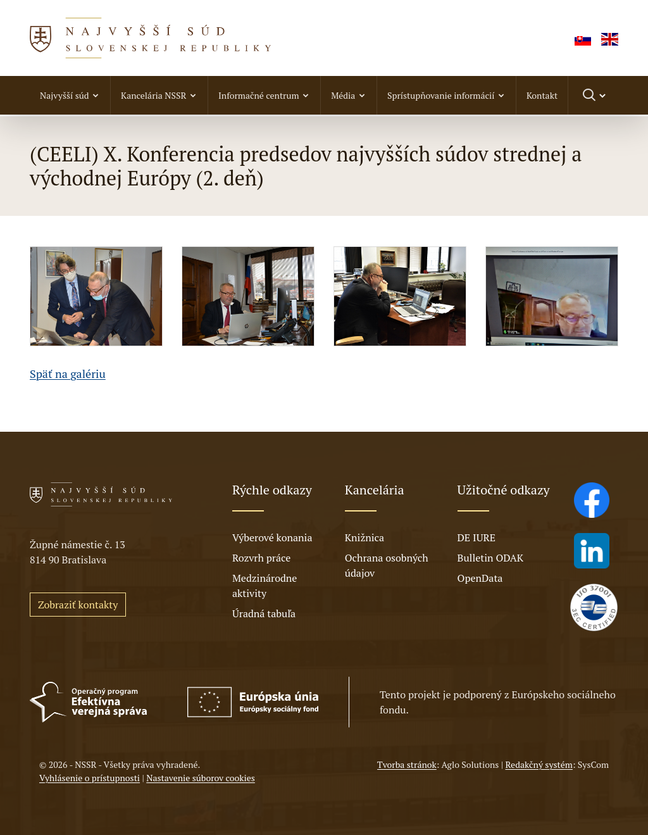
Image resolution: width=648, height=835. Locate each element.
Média (343, 95)
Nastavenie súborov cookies (200, 778)
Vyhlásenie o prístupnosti (89, 778)
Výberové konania (272, 537)
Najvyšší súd (64, 95)
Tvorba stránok (407, 764)
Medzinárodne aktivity (264, 585)
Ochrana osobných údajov (386, 565)
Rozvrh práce (261, 558)
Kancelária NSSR (153, 95)
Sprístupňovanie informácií (440, 95)
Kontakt (542, 95)
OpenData (480, 578)
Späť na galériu (68, 373)
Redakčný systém (538, 764)
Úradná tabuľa (264, 613)
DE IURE (476, 537)
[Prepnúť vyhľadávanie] (595, 95)
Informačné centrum (258, 95)
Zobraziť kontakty (78, 605)
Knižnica (364, 537)
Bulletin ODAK (490, 558)
